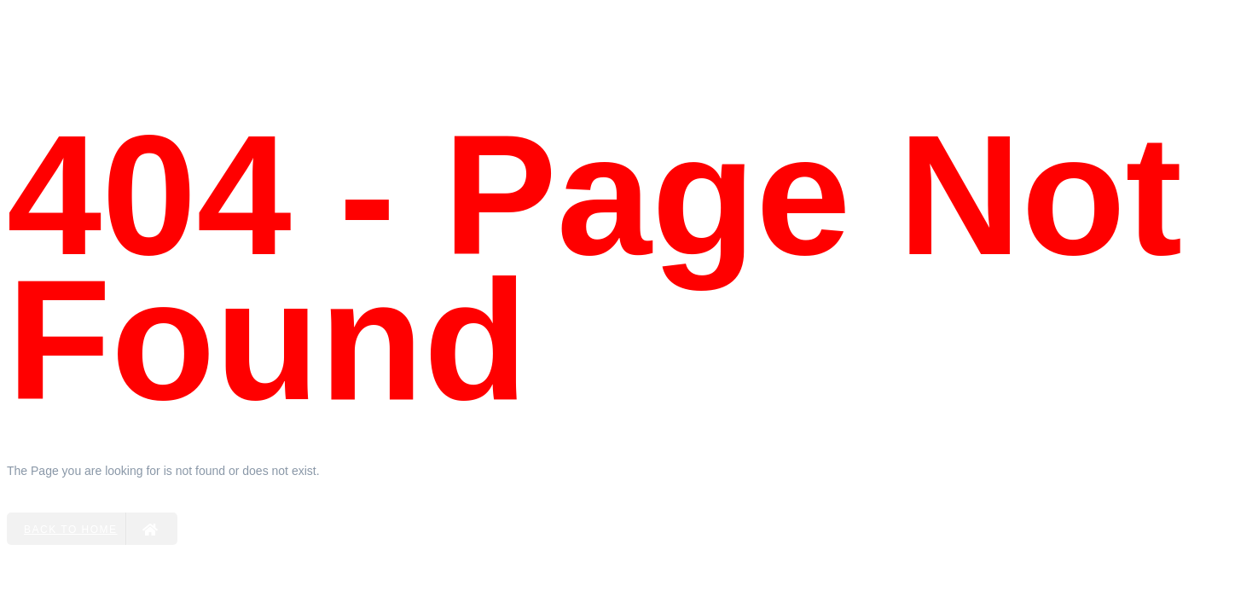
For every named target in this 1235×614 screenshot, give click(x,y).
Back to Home (91, 529)
